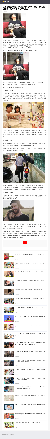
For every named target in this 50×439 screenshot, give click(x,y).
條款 (9, 434)
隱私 (11, 434)
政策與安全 (7, 434)
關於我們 (3, 434)
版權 (13, 434)
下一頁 (25, 242)
